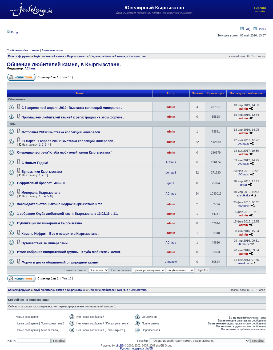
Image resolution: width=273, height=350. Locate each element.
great (170, 183)
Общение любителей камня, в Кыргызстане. (118, 56)
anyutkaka (243, 195)
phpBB (120, 345)
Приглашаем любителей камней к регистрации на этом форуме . (73, 117)
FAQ (245, 29)
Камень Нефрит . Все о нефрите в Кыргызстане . (60, 234)
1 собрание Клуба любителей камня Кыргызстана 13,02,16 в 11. (67, 214)
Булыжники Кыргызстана (42, 172)
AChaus (30, 68)
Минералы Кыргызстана (41, 193)
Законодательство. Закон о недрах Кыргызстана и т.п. (60, 204)
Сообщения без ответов (23, 50)
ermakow (171, 261)
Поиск (260, 29)
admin (170, 107)
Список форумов (19, 56)
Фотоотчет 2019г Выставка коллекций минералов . (62, 132)
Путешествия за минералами (45, 243)
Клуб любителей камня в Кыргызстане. (60, 56)
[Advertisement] (118, 32)
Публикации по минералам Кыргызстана (49, 223)
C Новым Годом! (35, 163)
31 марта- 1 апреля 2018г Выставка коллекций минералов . (68, 141)
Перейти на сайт (260, 9)
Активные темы (52, 50)
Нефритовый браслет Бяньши (41, 183)
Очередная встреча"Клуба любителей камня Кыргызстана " (64, 152)
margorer (244, 205)
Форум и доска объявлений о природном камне (60, 262)
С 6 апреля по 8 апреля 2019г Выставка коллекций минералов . (72, 108)
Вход (12, 32)
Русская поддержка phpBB (136, 348)
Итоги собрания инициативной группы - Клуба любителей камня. (69, 252)
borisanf (171, 172)
